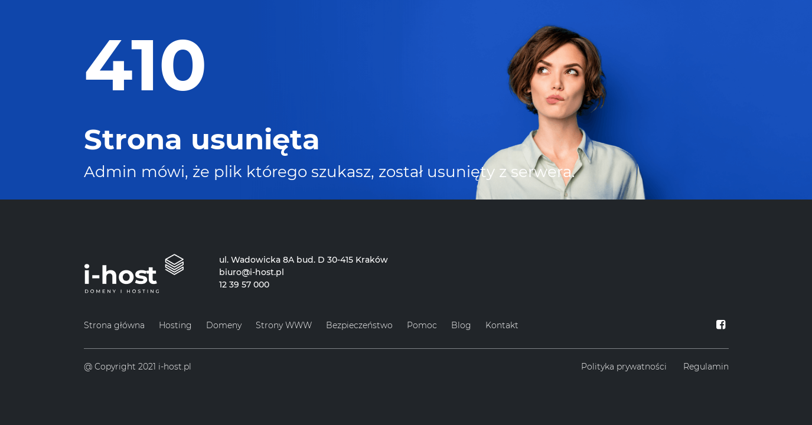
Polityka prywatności (624, 366)
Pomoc (422, 325)
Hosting (175, 325)
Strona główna (114, 325)
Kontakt (501, 325)
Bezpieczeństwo (359, 325)
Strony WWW (284, 325)
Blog (461, 325)
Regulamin (706, 366)
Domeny (224, 325)
